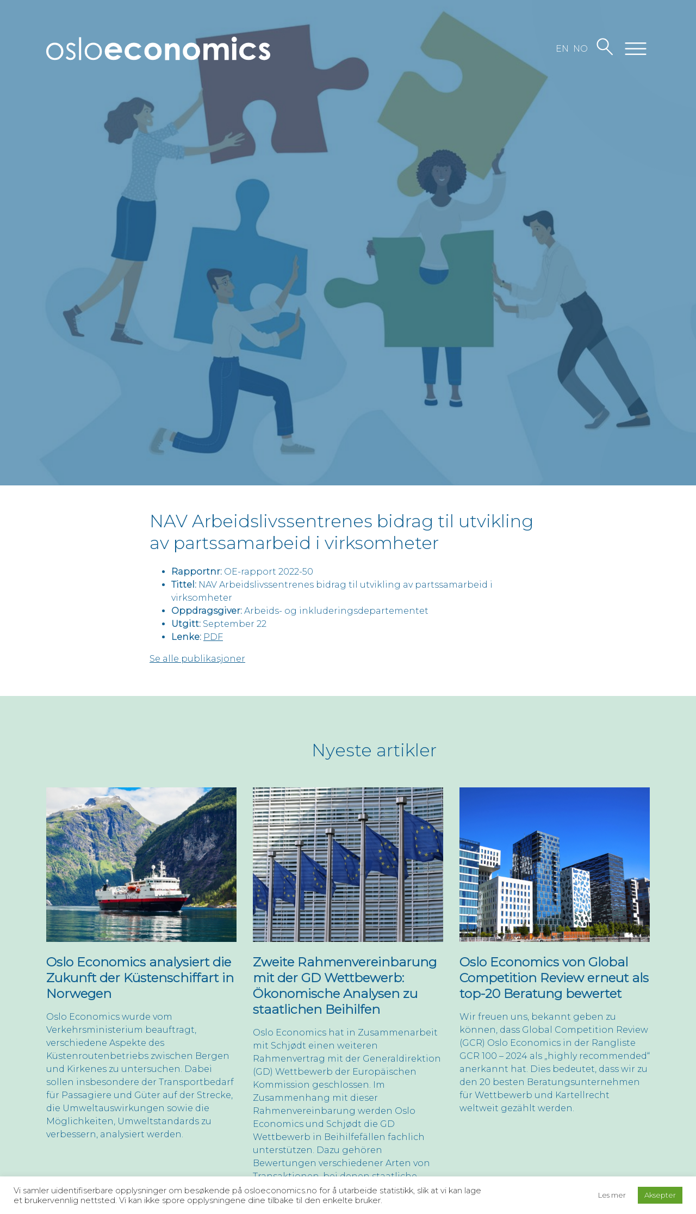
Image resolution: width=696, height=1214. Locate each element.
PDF (213, 637)
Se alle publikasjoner (197, 659)
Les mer (612, 1195)
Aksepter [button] (660, 1195)
